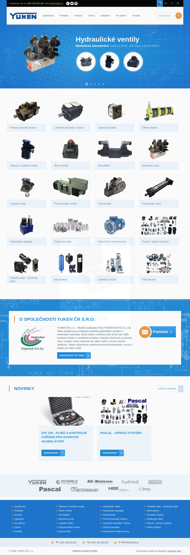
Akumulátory (153, 510)
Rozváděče (64, 514)
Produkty (64, 15)
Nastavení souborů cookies (85, 551)
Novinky (78, 15)
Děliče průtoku (154, 527)
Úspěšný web (174, 551)
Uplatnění (105, 15)
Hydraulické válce (111, 506)
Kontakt (136, 15)
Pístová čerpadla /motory (115, 519)
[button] (86, 84)
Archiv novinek (167, 389)
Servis (91, 15)
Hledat (178, 15)
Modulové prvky (66, 519)
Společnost (48, 15)
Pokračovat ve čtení (72, 355)
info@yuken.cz (56, 3)
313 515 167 (35, 3)
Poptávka (162, 332)
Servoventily (65, 531)
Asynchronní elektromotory (116, 531)
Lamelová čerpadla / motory (116, 523)
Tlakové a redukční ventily (71, 506)
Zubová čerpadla (111, 527)
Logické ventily (66, 523)
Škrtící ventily (65, 510)
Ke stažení (121, 15)
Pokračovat (51, 453)
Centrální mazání (155, 514)
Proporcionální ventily (69, 527)
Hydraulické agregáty (113, 510)
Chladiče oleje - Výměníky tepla (162, 506)
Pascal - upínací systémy (159, 523)
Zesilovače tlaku (155, 519)
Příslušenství (109, 514)
